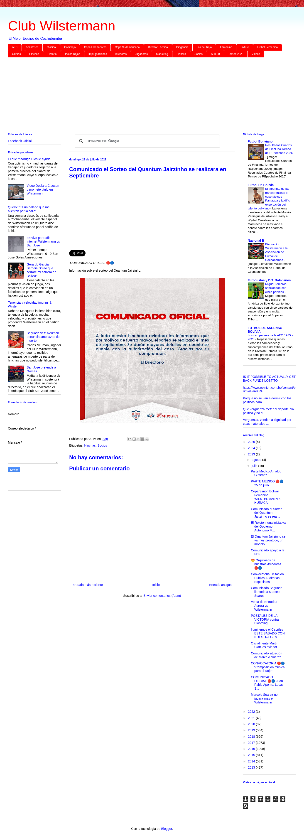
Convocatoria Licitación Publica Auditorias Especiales (267, 578)
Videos (256, 54)
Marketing (162, 54)
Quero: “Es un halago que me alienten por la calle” (29, 209)
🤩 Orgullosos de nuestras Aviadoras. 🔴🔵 (266, 564)
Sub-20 (215, 54)
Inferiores (121, 54)
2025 (252, 442)
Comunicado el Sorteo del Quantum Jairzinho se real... (266, 513)
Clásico (51, 47)
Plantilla (181, 54)
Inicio (156, 585)
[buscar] (147, 141)
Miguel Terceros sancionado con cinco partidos (276, 288)
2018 (252, 736)
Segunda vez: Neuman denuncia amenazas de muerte (43, 337)
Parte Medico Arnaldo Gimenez (266, 473)
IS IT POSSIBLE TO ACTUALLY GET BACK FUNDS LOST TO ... (269, 378)
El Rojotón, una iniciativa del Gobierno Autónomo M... (268, 526)
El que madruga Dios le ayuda (29, 159)
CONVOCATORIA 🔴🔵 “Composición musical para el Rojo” (268, 667)
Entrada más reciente (88, 585)
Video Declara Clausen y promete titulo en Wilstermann (43, 189)
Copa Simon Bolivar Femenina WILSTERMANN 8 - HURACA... (266, 496)
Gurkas (16, 54)
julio (255, 466)
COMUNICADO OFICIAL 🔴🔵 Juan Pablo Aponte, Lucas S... (267, 682)
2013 (252, 767)
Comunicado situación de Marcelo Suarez (266, 655)
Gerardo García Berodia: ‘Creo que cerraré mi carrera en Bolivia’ (41, 270)
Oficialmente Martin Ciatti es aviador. (264, 645)
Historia (52, 54)
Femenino (226, 47)
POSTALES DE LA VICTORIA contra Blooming (265, 619)
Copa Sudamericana (127, 47)
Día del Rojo (204, 47)
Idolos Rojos (72, 54)
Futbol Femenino (267, 47)
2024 (252, 448)
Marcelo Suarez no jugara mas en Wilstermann (264, 698)
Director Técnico (158, 47)
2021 (252, 718)
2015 (252, 755)
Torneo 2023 (235, 54)
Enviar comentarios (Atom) (162, 595)
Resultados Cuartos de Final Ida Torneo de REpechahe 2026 (279, 149)
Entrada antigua (220, 585)
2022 (252, 711)
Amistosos (32, 47)
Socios (198, 54)
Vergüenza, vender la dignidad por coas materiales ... (267, 421)
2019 (252, 730)
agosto (257, 460)
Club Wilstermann (61, 25)
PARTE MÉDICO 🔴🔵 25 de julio (267, 483)
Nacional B (256, 240)
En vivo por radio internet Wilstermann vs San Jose (43, 241)
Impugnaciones (97, 54)
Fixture (244, 47)
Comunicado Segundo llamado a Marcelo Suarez (266, 591)
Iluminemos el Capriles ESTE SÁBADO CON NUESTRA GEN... (268, 633)
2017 (252, 743)
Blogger (166, 829)
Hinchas (34, 54)
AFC (14, 47)
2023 (252, 454)
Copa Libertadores (95, 47)
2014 (252, 761)
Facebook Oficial (20, 141)
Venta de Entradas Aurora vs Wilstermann (264, 605)
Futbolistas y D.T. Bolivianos (269, 280)
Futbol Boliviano (260, 141)
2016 (252, 749)
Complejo (70, 47)
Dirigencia (182, 47)
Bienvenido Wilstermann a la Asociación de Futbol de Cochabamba (276, 252)
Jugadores (141, 54)
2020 (252, 724)
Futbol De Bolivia (261, 185)
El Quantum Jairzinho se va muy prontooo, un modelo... (268, 540)
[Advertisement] (144, 96)
